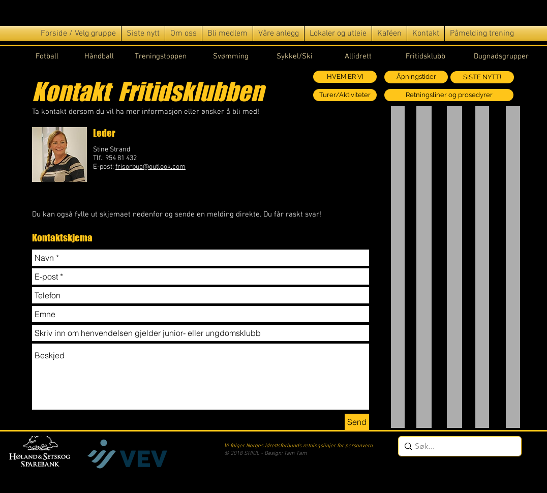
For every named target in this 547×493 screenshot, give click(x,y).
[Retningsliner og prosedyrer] (448, 95)
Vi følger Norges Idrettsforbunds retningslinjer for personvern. (299, 446)
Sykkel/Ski (295, 56)
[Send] (357, 422)
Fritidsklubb (425, 56)
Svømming (231, 56)
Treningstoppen (161, 56)
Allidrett (358, 56)
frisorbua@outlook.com (150, 167)
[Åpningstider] (416, 77)
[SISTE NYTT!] (482, 77)
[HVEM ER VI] (345, 77)
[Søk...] (457, 446)
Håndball (99, 56)
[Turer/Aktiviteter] (345, 95)
